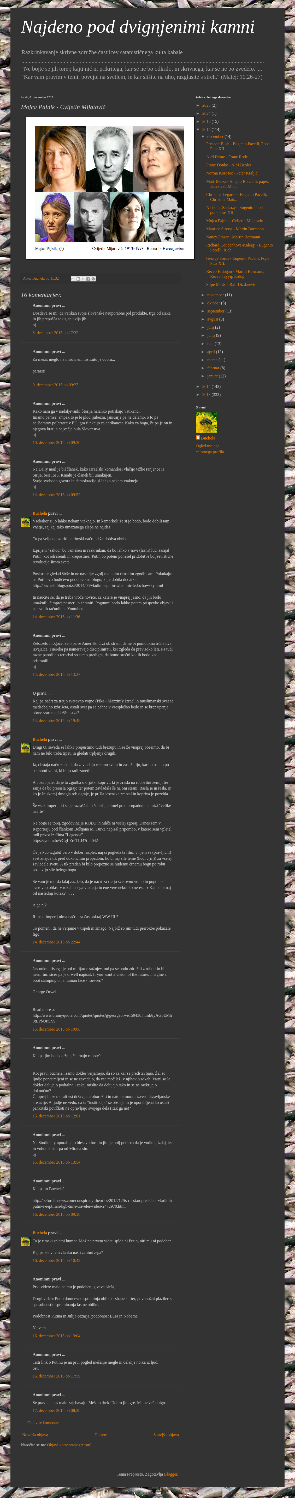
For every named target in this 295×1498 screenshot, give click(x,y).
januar (213, 376)
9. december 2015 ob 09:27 (55, 385)
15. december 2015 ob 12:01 (56, 1116)
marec (213, 360)
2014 (207, 386)
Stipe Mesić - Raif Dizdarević (231, 284)
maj (211, 343)
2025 (207, 105)
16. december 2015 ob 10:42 (56, 1260)
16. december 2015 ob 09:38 (56, 1214)
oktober (214, 303)
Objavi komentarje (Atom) (69, 1445)
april (211, 352)
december (216, 136)
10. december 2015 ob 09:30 (56, 442)
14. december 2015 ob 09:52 (56, 494)
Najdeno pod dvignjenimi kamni (138, 26)
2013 (207, 394)
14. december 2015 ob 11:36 (56, 617)
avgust (213, 319)
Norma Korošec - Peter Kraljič (231, 173)
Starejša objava (166, 1435)
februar (213, 368)
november (216, 295)
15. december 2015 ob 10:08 (56, 1029)
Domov (101, 1435)
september (216, 311)
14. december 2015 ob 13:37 (56, 674)
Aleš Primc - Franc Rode (227, 157)
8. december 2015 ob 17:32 (55, 332)
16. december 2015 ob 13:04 (56, 1336)
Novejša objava (35, 1435)
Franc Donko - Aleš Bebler (228, 165)
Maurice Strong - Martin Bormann (235, 229)
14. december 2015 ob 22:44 (56, 942)
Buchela (40, 513)
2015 (207, 129)
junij (211, 335)
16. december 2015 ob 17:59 (56, 1376)
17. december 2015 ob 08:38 (56, 1410)
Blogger (170, 1474)
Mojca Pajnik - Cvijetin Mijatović (234, 221)
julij (211, 327)
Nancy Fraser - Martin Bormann (233, 237)
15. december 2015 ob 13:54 (56, 1162)
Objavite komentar (43, 1423)
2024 (207, 113)
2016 (207, 121)
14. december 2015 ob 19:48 (56, 720)
